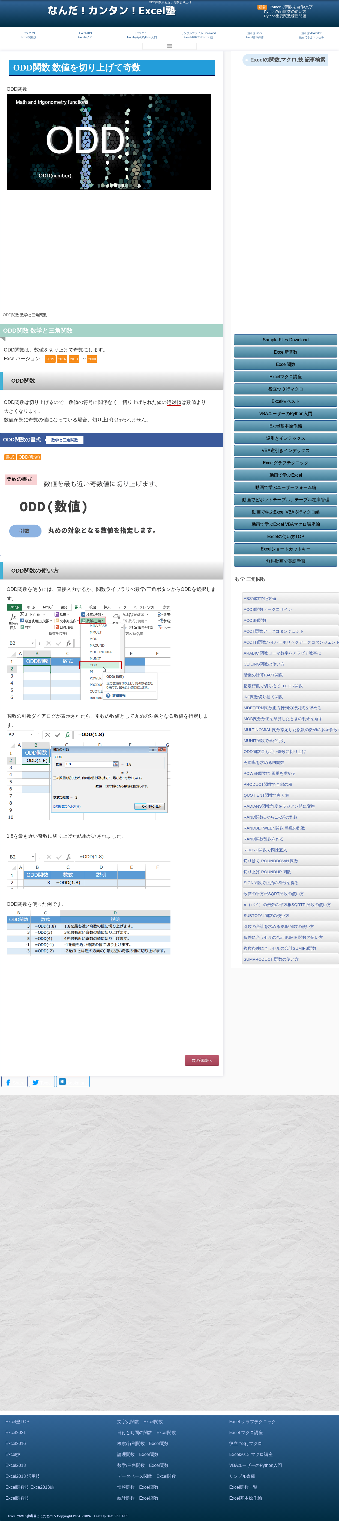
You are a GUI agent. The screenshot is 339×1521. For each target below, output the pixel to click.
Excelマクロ (85, 37)
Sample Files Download (286, 340)
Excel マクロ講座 (246, 1432)
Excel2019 (85, 33)
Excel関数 (285, 364)
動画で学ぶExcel (285, 475)
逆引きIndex (254, 33)
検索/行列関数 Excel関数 (143, 1443)
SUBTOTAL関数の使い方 (266, 915)
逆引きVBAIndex (311, 33)
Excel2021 (29, 33)
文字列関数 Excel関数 (140, 1421)
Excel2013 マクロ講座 (250, 1454)
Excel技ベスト (286, 401)
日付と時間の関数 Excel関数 (146, 1432)
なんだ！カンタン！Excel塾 (112, 10)
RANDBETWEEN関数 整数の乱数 (274, 828)
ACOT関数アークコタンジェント (274, 631)
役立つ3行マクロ (245, 1443)
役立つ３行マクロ (285, 389)
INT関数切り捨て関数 (263, 696)
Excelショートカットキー (286, 549)
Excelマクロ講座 (285, 376)
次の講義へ (202, 1060)
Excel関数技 (29, 37)
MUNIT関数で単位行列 (264, 740)
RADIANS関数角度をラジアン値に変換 (279, 806)
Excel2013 (15, 1465)
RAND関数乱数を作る (264, 839)
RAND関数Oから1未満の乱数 (271, 817)
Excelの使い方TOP (285, 536)
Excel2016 (142, 33)
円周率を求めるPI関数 (264, 762)
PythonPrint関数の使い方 (285, 12)
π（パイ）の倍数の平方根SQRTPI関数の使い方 (287, 904)
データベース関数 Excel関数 (146, 1476)
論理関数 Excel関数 (137, 1454)
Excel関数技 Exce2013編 (29, 1487)
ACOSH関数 (255, 620)
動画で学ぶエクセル (311, 37)
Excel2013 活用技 (22, 1476)
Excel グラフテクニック (252, 1421)
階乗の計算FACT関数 (263, 675)
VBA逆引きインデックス (286, 450)
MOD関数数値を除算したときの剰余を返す (283, 718)
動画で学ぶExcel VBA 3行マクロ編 (286, 512)
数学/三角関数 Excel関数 (143, 1465)
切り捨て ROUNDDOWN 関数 (271, 860)
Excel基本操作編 (285, 426)
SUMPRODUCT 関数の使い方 (271, 959)
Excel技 (12, 1454)
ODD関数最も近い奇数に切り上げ (275, 751)
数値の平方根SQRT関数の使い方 (274, 893)
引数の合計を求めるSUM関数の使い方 (279, 926)
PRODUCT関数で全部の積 (268, 784)
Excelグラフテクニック (285, 463)
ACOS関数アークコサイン (268, 609)
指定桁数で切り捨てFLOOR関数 (273, 686)
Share (14, 1082)
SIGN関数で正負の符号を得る (271, 882)
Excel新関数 (286, 352)
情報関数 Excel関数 (137, 1487)
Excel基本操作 (254, 37)
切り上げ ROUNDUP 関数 (267, 871)
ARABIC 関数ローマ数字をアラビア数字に (282, 653)
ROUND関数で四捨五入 (265, 850)
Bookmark (72, 1082)
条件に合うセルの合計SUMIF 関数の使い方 (283, 937)
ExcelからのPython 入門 (142, 37)
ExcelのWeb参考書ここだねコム (32, 1516)
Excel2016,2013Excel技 (198, 37)
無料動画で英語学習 (285, 561)
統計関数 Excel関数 (137, 1498)
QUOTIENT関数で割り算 (266, 795)
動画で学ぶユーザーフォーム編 (285, 487)
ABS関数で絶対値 (260, 598)
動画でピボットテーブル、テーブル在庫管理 (285, 499)
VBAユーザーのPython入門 (285, 413)
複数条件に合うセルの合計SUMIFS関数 (280, 948)
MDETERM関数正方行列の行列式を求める (283, 707)
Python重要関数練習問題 (285, 16)
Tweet (42, 1082)
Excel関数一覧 (243, 1487)
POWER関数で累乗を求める (270, 773)
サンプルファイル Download (198, 33)
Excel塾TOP (17, 1421)
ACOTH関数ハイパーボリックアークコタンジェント (291, 642)
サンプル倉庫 (242, 1476)
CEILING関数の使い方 (264, 664)
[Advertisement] (111, 263)
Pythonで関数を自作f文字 (291, 7)
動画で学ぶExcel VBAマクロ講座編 (285, 524)
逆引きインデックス (285, 438)
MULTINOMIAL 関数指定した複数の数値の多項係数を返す (291, 729)
